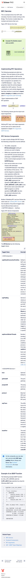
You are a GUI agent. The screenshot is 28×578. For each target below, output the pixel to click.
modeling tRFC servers (15, 201)
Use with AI (20, 7)
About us (3, 573)
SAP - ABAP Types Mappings (14, 545)
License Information (5, 577)
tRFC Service (9, 537)
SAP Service (10, 7)
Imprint (2, 575)
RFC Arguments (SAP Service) (12, 95)
